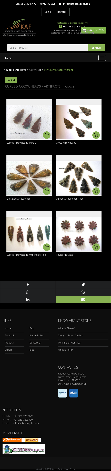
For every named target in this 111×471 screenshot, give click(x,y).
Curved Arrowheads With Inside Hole (26, 254)
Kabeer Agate (57, 469)
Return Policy (36, 335)
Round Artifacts (64, 254)
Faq (31, 328)
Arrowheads (35, 69)
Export (8, 349)
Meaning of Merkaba (69, 342)
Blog (31, 349)
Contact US (21, 3)
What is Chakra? (66, 328)
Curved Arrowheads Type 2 (21, 142)
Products (10, 342)
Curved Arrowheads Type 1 (71, 198)
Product (11, 79)
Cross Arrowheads (66, 142)
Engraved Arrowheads (18, 198)
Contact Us (35, 342)
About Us (10, 335)
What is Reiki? (65, 349)
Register (61, 11)
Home (23, 69)
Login (48, 11)
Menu (8, 58)
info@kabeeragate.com (26, 423)
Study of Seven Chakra (70, 335)
